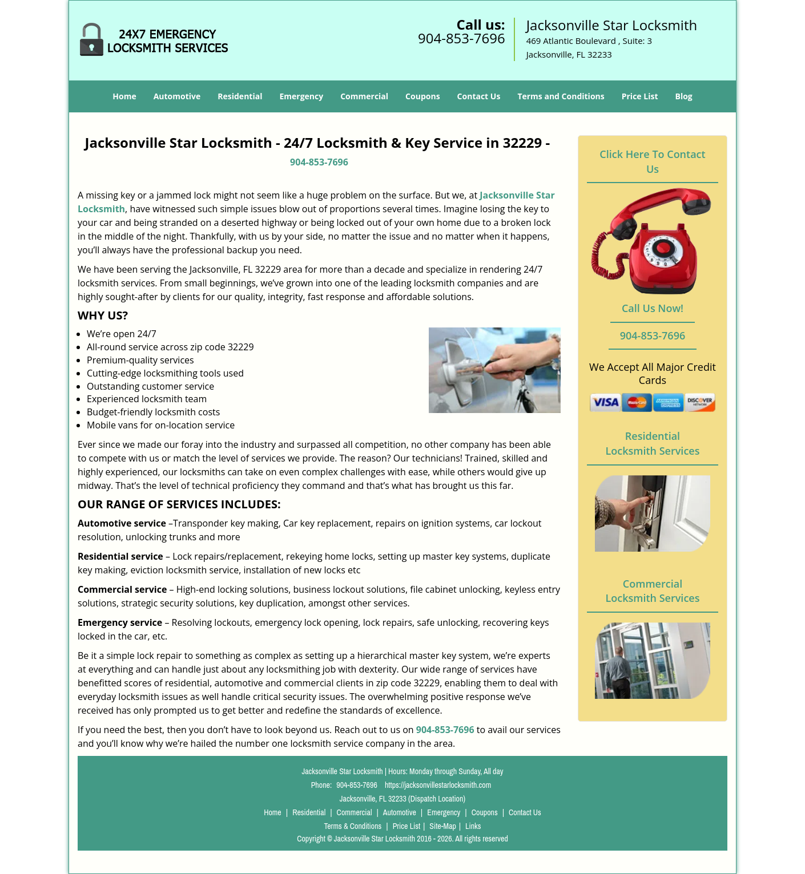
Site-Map (442, 826)
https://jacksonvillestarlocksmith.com (438, 785)
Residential (240, 96)
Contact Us (479, 96)
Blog (683, 96)
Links (473, 826)
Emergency (301, 96)
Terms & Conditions (352, 826)
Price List (640, 96)
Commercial (364, 96)
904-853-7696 (461, 38)
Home (124, 96)
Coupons (422, 96)
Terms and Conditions (560, 96)
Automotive (177, 96)
